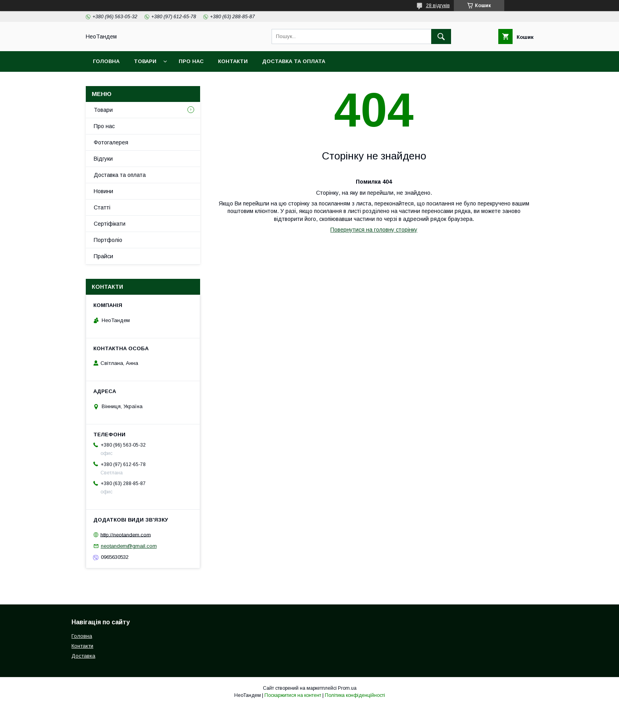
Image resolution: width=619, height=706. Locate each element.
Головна (106, 61)
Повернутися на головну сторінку (373, 229)
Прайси (103, 256)
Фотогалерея (111, 142)
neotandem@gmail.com (129, 546)
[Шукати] (441, 36)
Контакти (233, 61)
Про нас (191, 61)
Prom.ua (347, 688)
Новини (103, 191)
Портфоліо (108, 240)
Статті (102, 207)
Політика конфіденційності (355, 695)
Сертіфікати (109, 224)
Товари (145, 61)
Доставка (83, 656)
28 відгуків (438, 5)
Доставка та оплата (293, 61)
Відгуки (103, 158)
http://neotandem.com (125, 534)
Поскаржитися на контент (292, 695)
